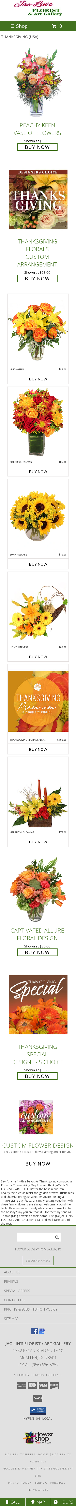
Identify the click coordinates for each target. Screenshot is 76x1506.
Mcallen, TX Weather (19, 1468)
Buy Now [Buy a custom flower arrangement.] (38, 1163)
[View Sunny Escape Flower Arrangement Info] (38, 516)
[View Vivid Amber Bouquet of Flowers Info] (38, 330)
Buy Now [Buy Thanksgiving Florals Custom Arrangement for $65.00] (37, 278)
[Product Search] (39, 1237)
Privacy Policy (19, 1482)
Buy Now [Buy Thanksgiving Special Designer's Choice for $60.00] (37, 1076)
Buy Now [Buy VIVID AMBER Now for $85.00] (38, 379)
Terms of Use (38, 1489)
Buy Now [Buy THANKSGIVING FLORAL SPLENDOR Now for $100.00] (38, 749)
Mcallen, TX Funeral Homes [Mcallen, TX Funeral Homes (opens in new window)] (27, 1454)
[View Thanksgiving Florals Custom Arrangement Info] (38, 199)
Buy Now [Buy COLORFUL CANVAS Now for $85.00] (38, 471)
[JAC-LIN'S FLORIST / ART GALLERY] (38, 15)
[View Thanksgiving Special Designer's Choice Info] (38, 1005)
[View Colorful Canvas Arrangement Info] (38, 423)
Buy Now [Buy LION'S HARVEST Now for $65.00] (38, 656)
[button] (38, 1411)
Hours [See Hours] (63, 1502)
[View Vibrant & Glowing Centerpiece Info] (38, 793)
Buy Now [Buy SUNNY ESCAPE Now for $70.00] (38, 564)
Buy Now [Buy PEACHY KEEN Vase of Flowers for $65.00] (37, 147)
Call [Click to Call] (12, 1502)
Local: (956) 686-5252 (38, 1364)
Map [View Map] (38, 1502)
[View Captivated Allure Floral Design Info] (38, 888)
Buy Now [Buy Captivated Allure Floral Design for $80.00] (37, 952)
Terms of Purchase (50, 1482)
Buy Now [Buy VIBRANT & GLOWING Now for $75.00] (38, 842)
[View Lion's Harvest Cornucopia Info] (38, 608)
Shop (19, 26)
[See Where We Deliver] (38, 1260)
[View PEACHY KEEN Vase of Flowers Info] (38, 83)
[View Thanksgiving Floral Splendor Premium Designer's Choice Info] (38, 701)
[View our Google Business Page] (42, 1333)
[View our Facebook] (34, 1333)
